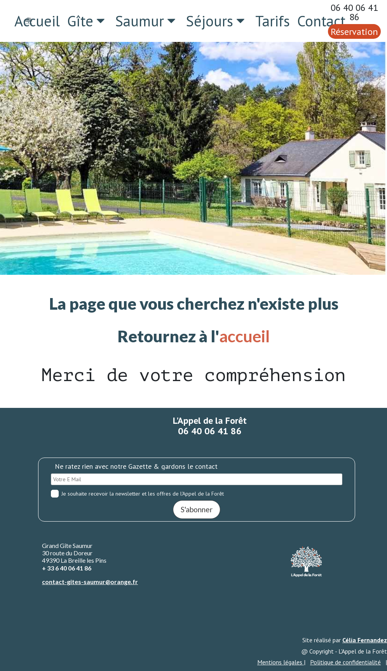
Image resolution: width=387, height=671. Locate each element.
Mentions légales (280, 662)
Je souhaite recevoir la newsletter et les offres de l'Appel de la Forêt (137, 494)
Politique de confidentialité (345, 662)
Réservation (354, 32)
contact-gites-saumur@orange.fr (90, 581)
